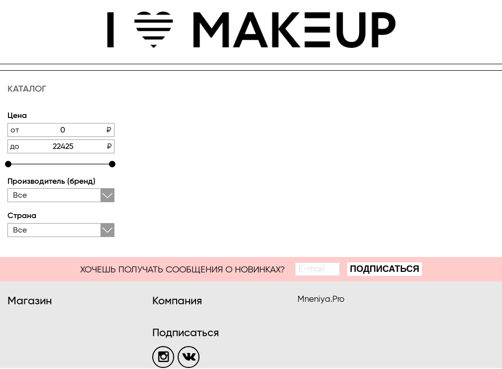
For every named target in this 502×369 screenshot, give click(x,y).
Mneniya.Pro (321, 299)
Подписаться (384, 269)
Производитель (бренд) (51, 182)
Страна (21, 216)
